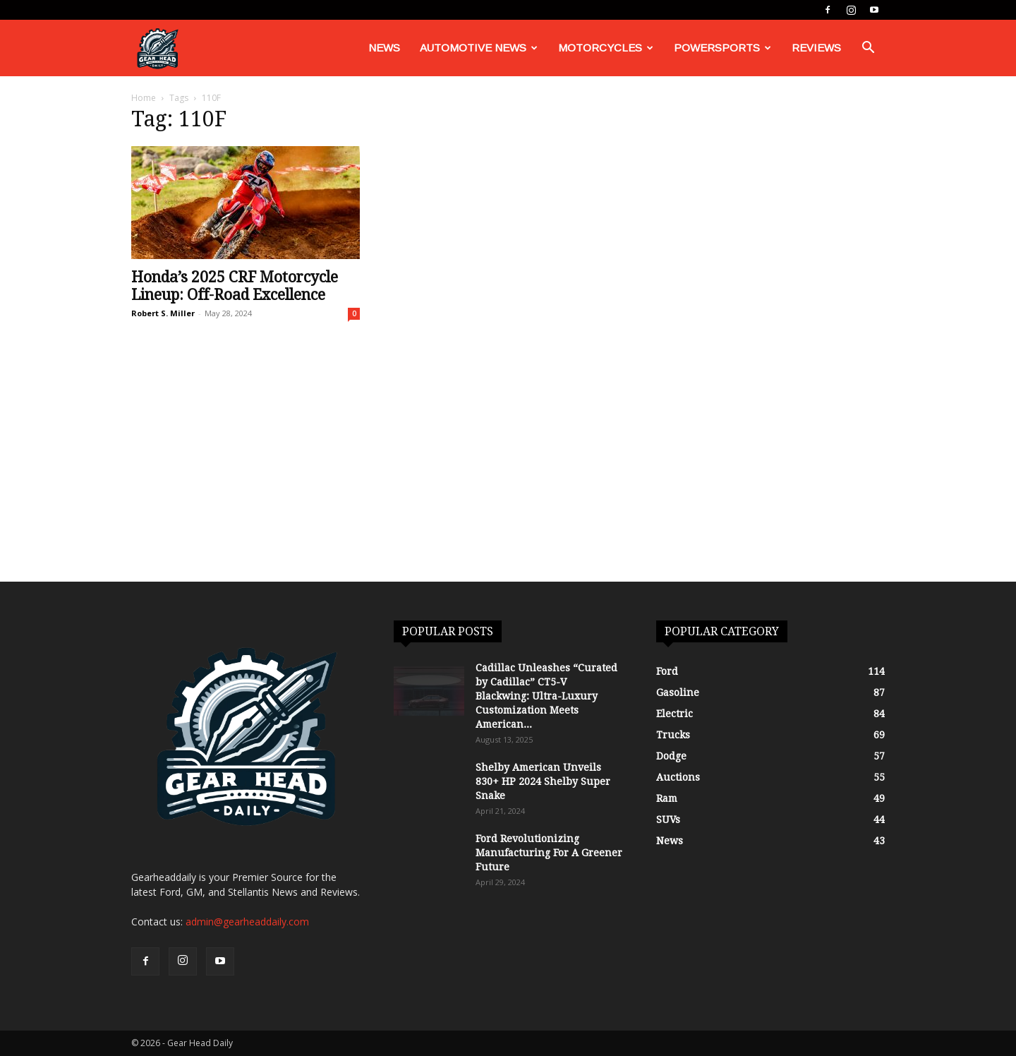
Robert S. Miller (163, 313)
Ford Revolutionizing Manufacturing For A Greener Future (549, 852)
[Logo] (157, 48)
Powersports (722, 48)
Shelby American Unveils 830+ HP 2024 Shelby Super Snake (543, 781)
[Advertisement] (508, 476)
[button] (868, 49)
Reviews (816, 48)
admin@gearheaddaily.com (247, 921)
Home (143, 98)
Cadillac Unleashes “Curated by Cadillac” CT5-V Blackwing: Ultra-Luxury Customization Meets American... (546, 696)
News (384, 48)
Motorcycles (605, 48)
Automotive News (479, 48)
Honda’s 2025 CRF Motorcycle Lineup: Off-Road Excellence (234, 286)
